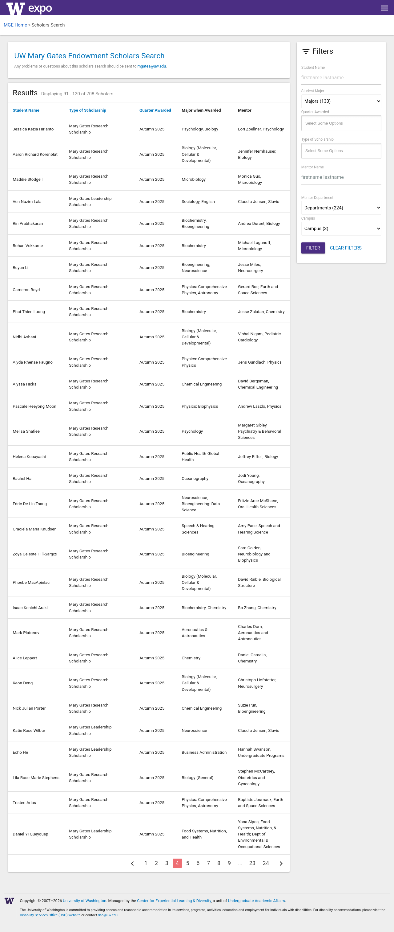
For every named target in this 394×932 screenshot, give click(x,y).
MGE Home (15, 25)
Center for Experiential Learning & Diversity (174, 900)
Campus (308, 218)
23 (252, 863)
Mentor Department (317, 198)
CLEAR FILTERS (346, 248)
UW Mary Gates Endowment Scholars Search (89, 55)
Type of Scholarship (87, 110)
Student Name (26, 110)
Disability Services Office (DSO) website (50, 915)
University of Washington (84, 900)
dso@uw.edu (108, 915)
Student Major (312, 91)
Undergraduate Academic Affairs (256, 900)
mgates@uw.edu (151, 66)
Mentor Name (312, 167)
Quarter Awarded (155, 110)
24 (266, 863)
